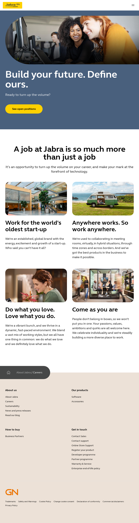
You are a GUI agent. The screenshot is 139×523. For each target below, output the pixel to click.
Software (76, 396)
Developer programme (83, 454)
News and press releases (18, 410)
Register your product (83, 450)
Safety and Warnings (27, 501)
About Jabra (23, 372)
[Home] (9, 372)
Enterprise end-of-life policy (86, 468)
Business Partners (14, 436)
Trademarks (10, 501)
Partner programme (82, 459)
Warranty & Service (81, 463)
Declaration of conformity (88, 501)
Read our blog (12, 415)
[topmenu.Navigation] (133, 5)
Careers (9, 401)
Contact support (80, 440)
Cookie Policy (45, 501)
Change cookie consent (64, 501)
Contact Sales (79, 436)
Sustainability (12, 406)
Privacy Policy (11, 505)
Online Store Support (83, 445)
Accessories (78, 401)
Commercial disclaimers (113, 501)
